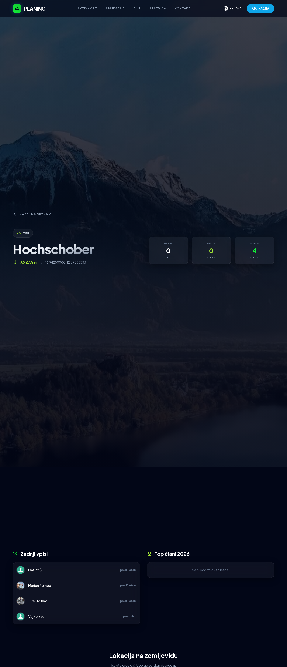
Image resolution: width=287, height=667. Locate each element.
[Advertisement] (143, 510)
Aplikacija (115, 8)
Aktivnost (87, 8)
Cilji (137, 8)
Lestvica (158, 8)
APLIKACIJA (260, 8)
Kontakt (183, 8)
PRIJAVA (232, 8)
